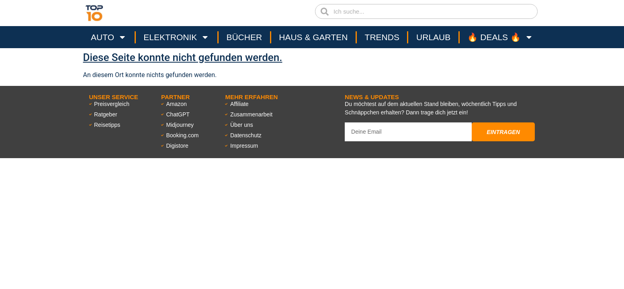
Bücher (244, 37)
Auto (109, 37)
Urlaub (433, 37)
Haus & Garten (313, 37)
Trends (382, 37)
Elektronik (176, 37)
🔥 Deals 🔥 (500, 37)
